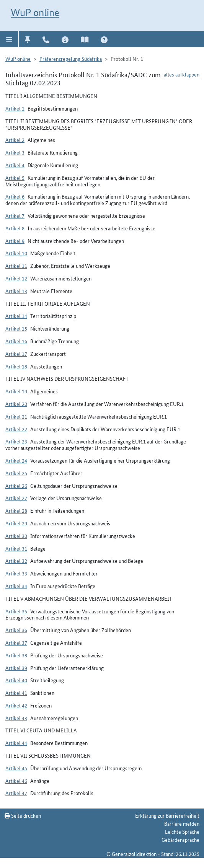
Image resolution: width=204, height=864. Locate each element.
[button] (9, 39)
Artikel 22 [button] (16, 429)
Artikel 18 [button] (16, 366)
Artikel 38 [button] (16, 655)
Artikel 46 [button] (16, 780)
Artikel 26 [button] (16, 485)
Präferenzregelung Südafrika (70, 58)
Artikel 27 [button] (16, 498)
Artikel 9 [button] (14, 241)
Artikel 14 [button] (16, 316)
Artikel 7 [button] (14, 215)
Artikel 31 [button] (16, 548)
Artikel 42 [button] (16, 705)
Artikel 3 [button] (14, 152)
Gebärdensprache (180, 839)
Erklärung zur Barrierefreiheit (167, 815)
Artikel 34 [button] (16, 586)
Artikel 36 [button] (16, 630)
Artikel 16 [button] (16, 341)
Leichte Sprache (182, 831)
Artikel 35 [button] (16, 611)
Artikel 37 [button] (16, 642)
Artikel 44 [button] (16, 743)
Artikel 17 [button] (16, 353)
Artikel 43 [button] (16, 718)
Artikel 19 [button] (16, 391)
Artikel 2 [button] (14, 139)
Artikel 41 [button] (16, 692)
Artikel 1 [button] (14, 108)
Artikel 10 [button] (16, 253)
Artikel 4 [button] (14, 165)
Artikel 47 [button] (16, 793)
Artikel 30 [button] (16, 536)
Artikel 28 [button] (16, 510)
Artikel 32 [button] (16, 560)
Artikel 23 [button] (16, 441)
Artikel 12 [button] (16, 278)
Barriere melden (181, 823)
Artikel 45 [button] (16, 768)
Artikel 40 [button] (16, 680)
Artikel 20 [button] (16, 404)
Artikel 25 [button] (16, 473)
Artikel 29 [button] (16, 523)
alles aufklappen (181, 74)
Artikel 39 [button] (16, 668)
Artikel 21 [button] (16, 416)
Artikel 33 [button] (16, 573)
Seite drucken (23, 815)
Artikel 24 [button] (16, 460)
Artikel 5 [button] (14, 177)
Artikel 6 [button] (14, 196)
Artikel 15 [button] (16, 328)
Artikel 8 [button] (14, 228)
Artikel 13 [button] (16, 291)
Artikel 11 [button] (16, 265)
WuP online (35, 12)
